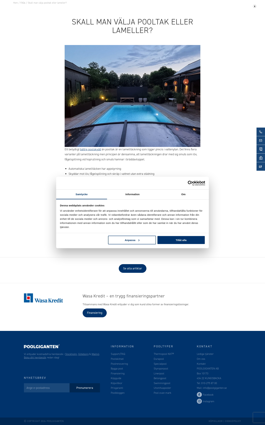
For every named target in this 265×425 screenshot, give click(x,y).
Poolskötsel (117, 359)
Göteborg (83, 354)
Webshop (104, 8)
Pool (59, 8)
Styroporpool (161, 368)
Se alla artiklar (132, 268)
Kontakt (216, 8)
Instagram (205, 401)
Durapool (159, 359)
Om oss (199, 8)
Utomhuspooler (162, 388)
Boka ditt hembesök (35, 357)
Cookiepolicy (233, 421)
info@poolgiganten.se (214, 388)
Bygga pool (117, 368)
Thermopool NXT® (164, 354)
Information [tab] (132, 194)
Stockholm (71, 354)
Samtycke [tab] (82, 194)
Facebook (205, 394)
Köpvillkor (116, 383)
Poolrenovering (119, 364)
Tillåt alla (181, 239)
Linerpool (159, 373)
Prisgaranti (117, 388)
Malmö (95, 354)
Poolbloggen (118, 393)
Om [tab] (183, 194)
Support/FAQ (238, 8)
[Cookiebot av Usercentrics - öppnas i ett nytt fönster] (190, 183)
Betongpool (160, 378)
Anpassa (132, 239)
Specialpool (160, 364)
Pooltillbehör (80, 8)
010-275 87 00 (209, 383)
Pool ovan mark (162, 393)
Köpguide (116, 378)
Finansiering (94, 313)
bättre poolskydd (90, 149)
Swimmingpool (162, 383)
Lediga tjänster (205, 354)
